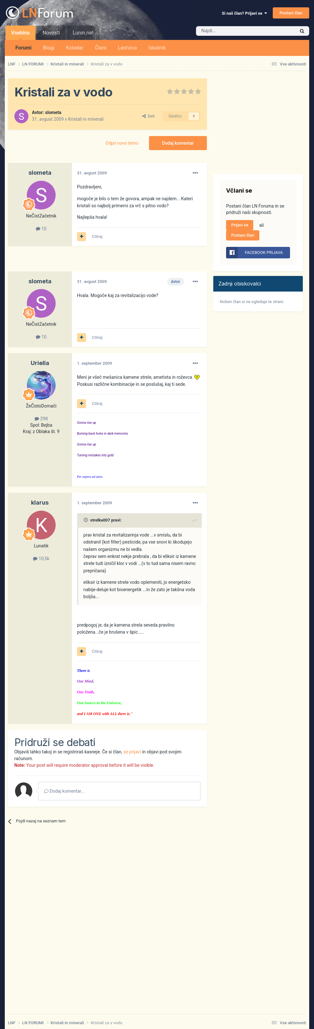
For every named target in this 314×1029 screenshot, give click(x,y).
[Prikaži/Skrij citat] (86, 519)
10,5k (41, 558)
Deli (148, 116)
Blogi (49, 48)
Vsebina (20, 35)
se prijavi (132, 751)
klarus (40, 502)
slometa (53, 112)
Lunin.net (83, 33)
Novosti (51, 33)
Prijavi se (239, 225)
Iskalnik (157, 48)
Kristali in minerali (86, 119)
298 (41, 418)
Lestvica (127, 48)
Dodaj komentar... (64, 791)
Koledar (74, 48)
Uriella (40, 363)
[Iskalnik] (232, 31)
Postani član (290, 13)
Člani (100, 48)
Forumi (23, 48)
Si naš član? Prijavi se (244, 13)
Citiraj (97, 236)
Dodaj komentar (178, 143)
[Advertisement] (83, 261)
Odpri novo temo (122, 143)
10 (41, 228)
